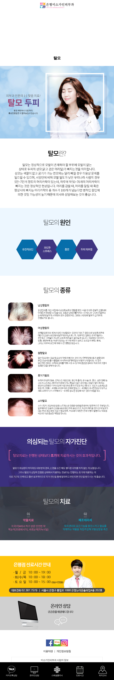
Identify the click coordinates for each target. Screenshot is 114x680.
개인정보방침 (63, 651)
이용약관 (48, 651)
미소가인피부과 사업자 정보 (57, 660)
